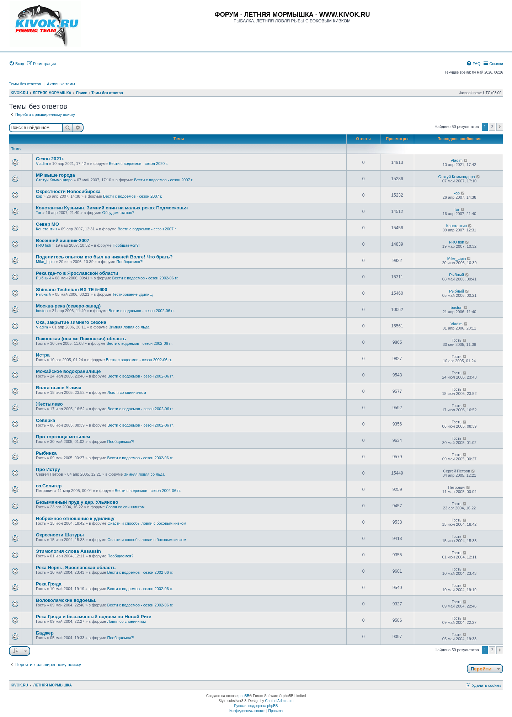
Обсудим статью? (118, 212)
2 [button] (492, 126)
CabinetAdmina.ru (279, 701)
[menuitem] (16, 63)
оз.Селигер (49, 485)
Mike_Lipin (45, 261)
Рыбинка (46, 453)
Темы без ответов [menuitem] (25, 84)
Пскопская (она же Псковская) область (81, 338)
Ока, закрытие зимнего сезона (71, 322)
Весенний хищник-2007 (62, 240)
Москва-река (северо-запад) (68, 306)
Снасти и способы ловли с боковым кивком (146, 523)
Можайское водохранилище (68, 371)
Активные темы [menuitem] (61, 84)
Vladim (42, 163)
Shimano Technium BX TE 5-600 (71, 289)
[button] (499, 127)
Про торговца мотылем (63, 436)
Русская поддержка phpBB (256, 706)
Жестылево (49, 404)
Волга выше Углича (58, 387)
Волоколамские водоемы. (66, 600)
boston (42, 311)
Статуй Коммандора (54, 180)
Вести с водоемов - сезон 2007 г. (163, 180)
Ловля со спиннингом (126, 392)
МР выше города (55, 175)
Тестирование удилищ (132, 294)
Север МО (47, 224)
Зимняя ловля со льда (129, 327)
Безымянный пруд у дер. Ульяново (77, 502)
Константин (46, 229)
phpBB (244, 696)
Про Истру (48, 469)
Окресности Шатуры (60, 534)
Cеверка (45, 420)
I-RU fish (43, 245)
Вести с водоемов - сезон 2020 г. (138, 163)
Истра (43, 355)
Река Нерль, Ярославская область (76, 567)
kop (39, 196)
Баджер (45, 633)
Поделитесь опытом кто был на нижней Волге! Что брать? (104, 256)
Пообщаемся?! (126, 245)
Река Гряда (49, 584)
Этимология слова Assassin (68, 551)
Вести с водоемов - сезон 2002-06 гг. (145, 278)
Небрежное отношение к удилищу (75, 518)
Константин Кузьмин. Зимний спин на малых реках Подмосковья (112, 207)
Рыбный (43, 278)
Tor (38, 212)
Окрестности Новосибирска (68, 191)
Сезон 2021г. (50, 158)
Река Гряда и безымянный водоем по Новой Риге (93, 616)
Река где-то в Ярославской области (77, 273)
